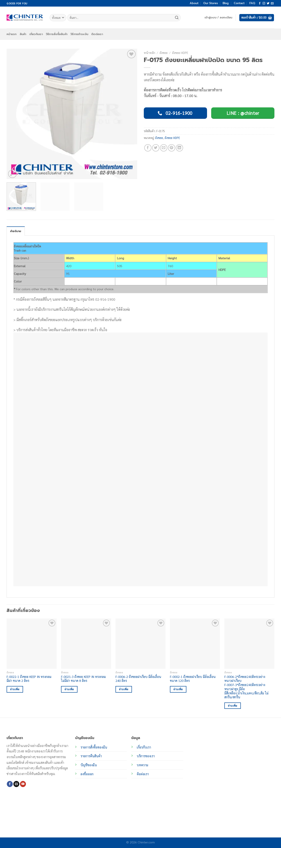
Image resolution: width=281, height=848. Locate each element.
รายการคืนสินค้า (91, 756)
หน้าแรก (12, 34)
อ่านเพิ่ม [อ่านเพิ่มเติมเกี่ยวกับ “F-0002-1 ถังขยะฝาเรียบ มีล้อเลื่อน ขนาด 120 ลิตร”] (178, 689)
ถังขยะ (164, 53)
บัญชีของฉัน (89, 765)
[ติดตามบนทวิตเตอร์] (268, 3)
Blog (226, 3)
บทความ (142, 765)
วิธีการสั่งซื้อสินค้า (56, 34)
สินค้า (23, 34)
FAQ (252, 3)
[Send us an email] (272, 3)
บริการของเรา (146, 756)
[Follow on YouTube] (23, 784)
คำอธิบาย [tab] (15, 231)
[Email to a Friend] (163, 147)
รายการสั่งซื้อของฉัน (94, 747)
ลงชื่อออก (87, 774)
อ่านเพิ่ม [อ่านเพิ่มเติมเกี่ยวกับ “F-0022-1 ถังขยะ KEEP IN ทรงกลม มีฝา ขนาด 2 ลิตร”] (15, 689)
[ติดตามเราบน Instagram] (264, 3)
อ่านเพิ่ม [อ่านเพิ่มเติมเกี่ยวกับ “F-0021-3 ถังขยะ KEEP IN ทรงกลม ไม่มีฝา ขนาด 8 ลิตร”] (69, 689)
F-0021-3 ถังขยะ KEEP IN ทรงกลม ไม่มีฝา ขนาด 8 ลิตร (83, 679)
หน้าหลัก (149, 53)
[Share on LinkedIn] (179, 147)
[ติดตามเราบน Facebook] (259, 3)
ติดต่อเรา (97, 34)
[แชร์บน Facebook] (147, 147)
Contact (239, 3)
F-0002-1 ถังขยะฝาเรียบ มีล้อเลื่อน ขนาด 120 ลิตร (193, 679)
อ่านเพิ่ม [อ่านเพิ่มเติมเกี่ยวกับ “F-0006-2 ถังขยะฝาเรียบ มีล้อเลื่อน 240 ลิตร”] (123, 689)
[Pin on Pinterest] (171, 147)
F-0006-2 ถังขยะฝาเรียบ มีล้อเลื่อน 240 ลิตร (138, 679)
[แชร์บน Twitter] (155, 147)
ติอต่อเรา (143, 774)
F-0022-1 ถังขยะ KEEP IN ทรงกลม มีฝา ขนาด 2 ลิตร (29, 679)
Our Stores (210, 3)
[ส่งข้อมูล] (176, 17)
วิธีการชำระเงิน (79, 34)
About (194, 3)
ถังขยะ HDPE (180, 53)
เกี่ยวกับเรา (36, 34)
